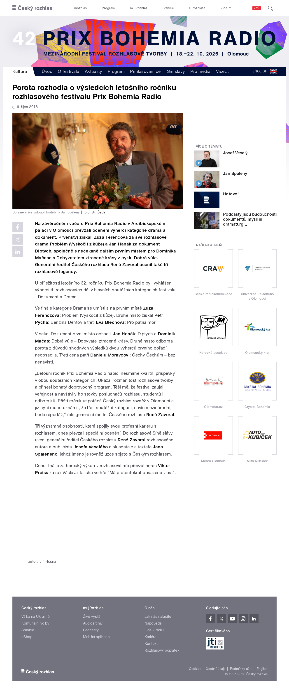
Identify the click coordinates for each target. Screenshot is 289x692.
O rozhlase (197, 8)
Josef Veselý (235, 152)
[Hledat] (270, 8)
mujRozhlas (138, 8)
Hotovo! (231, 194)
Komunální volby (35, 623)
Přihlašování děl (146, 71)
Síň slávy (176, 71)
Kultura (19, 71)
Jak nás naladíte (157, 616)
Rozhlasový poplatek (161, 650)
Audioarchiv (93, 623)
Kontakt (151, 643)
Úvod (47, 71)
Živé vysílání (93, 616)
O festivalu (68, 71)
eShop (26, 637)
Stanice (168, 8)
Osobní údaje (216, 669)
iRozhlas (80, 8)
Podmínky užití (241, 669)
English (262, 669)
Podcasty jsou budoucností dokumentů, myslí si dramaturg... (250, 219)
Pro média (200, 71)
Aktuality (93, 71)
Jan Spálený (235, 173)
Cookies (195, 669)
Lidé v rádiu (154, 630)
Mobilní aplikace (96, 637)
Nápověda (153, 623)
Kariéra (150, 637)
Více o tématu (209, 146)
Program (108, 8)
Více (222, 71)
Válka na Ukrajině (35, 616)
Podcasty (91, 630)
